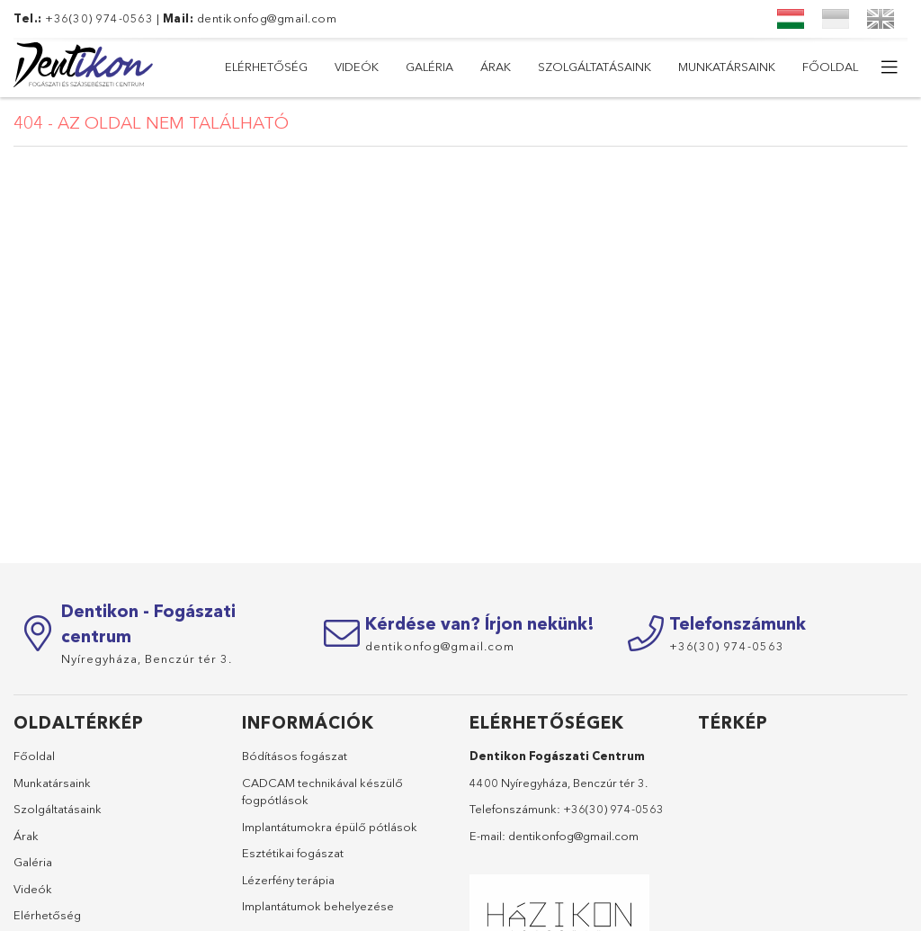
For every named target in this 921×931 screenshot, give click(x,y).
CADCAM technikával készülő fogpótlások (322, 791)
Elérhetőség (816, 66)
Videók (726, 66)
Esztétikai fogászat (293, 853)
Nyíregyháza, (146, 658)
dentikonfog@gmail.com (267, 18)
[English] (880, 19)
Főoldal (253, 66)
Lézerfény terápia (288, 880)
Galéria (653, 66)
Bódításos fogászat (294, 755)
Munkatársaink (356, 66)
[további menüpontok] (890, 67)
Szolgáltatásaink (488, 66)
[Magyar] (790, 19)
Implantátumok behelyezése (318, 906)
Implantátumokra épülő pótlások (329, 826)
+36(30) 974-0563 (613, 808)
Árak (587, 66)
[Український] (835, 19)
